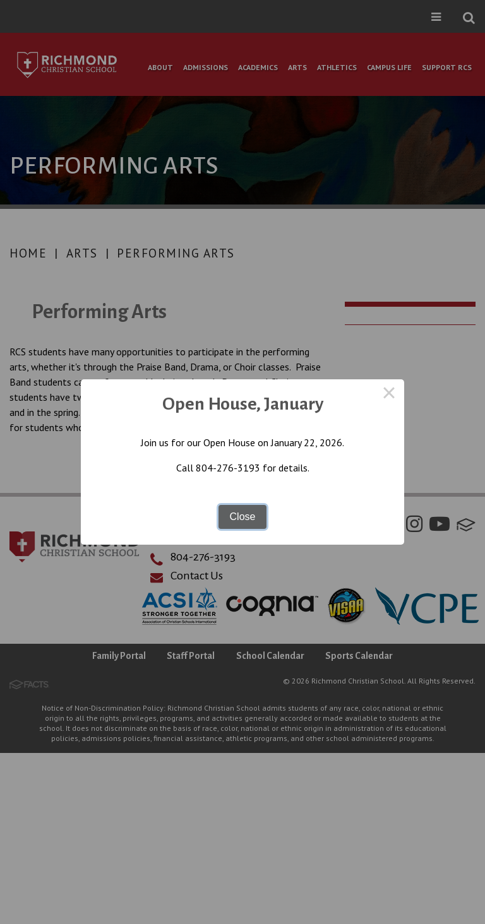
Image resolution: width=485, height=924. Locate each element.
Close (243, 516)
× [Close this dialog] (389, 394)
